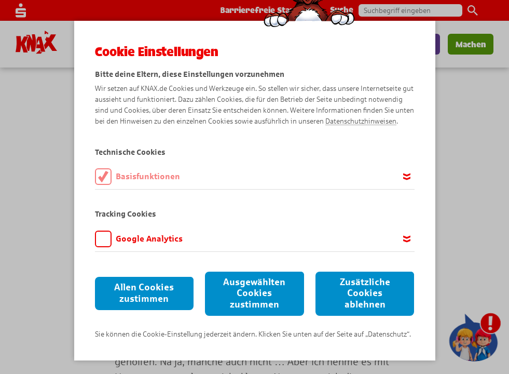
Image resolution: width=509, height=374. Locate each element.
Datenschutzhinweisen (360, 121)
